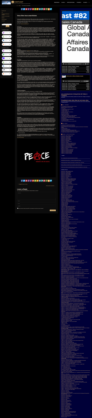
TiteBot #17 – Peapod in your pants (66, 313)
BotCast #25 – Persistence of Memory (66, 368)
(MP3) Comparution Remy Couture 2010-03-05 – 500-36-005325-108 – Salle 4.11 (72, 267)
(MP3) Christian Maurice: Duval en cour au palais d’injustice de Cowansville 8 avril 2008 (74, 357)
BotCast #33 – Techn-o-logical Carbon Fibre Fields (68, 330)
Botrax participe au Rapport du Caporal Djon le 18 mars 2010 (70, 263)
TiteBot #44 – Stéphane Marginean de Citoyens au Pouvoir (69, 183)
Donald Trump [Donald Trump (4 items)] (9, 408)
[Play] (63, 46)
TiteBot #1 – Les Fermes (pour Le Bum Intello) (68, 371)
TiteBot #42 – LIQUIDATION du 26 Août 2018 (67, 189)
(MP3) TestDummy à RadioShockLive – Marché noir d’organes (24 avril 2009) (72, 311)
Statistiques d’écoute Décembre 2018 (66, 177)
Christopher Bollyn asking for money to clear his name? (69, 298)
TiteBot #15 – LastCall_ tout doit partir (66, 321)
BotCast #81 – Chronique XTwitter (66, 118)
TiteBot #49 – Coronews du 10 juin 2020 (67, 132)
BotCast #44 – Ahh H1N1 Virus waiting (66, 269)
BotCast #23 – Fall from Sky (65, 373)
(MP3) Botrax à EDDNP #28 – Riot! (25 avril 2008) (68, 351)
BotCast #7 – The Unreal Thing (65, 389)
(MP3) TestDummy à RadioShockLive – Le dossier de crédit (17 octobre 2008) (72, 335)
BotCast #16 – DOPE (64, 381)
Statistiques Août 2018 (64, 184)
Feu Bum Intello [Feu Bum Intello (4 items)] (16, 410)
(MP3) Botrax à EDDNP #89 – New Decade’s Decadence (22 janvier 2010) (71, 276)
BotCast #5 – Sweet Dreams (65, 391)
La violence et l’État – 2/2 (65, 221)
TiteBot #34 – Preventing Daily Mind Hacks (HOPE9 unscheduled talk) (71, 236)
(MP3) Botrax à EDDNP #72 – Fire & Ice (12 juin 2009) (69, 303)
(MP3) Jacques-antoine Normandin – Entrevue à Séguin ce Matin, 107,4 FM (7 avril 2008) (74, 358)
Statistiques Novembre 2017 (65, 206)
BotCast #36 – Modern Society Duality (66, 323)
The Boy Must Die (63, 100)
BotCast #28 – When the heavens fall (66, 353)
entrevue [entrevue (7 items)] (3, 410)
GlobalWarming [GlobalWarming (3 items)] (8, 411)
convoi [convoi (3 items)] (8, 407)
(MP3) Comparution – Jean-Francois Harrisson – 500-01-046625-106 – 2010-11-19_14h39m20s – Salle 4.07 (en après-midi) (75, 251)
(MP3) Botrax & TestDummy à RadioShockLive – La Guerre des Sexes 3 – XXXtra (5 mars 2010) (75, 265)
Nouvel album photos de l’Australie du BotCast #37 (68, 217)
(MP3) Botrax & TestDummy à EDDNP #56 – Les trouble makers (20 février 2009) (72, 318)
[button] (75, 29)
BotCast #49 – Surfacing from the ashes (67, 237)
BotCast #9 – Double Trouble (65, 387)
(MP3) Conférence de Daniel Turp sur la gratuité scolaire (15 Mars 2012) (71, 146)
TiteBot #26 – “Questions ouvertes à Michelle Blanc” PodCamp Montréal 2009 (72, 290)
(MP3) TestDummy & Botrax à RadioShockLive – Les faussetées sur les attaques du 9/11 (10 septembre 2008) (74, 340)
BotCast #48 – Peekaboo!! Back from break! (67, 240)
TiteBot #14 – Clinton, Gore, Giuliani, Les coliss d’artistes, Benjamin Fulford (72, 322)
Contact (3, 22)
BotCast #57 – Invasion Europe (65, 204)
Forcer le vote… (63, 219)
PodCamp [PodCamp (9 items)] (3, 417)
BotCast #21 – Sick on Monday (65, 376)
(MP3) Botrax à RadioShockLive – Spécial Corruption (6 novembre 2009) (71, 282)
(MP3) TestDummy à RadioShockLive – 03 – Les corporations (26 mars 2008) (72, 363)
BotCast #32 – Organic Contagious (66, 333)
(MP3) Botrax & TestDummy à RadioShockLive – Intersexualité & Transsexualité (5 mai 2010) (74, 259)
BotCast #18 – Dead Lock (65, 379)
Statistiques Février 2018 (64, 200)
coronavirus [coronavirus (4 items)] (12, 407)
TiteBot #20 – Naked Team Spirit (66, 300)
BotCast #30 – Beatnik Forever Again (66, 341)
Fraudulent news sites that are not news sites (74, 82)
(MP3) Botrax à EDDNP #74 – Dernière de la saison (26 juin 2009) (70, 301)
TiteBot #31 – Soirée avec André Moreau (67, 247)
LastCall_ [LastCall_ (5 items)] (7, 414)
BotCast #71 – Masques (64, 130)
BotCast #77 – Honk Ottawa (65, 122)
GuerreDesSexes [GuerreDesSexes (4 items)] (14, 411)
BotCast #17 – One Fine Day (65, 380)
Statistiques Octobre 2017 (65, 207)
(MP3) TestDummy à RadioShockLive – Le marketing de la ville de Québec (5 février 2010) (74, 272)
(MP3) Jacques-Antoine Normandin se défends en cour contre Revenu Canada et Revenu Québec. (75, 356)
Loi (2, 12)
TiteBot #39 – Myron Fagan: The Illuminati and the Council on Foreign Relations (72, 193)
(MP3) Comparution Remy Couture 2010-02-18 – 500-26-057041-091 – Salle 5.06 (72, 271)
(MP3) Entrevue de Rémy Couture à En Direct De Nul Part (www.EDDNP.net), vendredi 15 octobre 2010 (75, 255)
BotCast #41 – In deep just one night (66, 302)
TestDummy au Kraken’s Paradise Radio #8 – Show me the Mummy (71, 343)
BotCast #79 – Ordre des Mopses (66, 120)
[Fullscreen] (87, 46)
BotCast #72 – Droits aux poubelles (66, 127)
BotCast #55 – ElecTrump (65, 211)
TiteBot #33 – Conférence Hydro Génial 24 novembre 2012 (69, 239)
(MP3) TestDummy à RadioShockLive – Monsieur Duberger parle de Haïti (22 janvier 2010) (74, 275)
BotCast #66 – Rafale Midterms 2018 (66, 181)
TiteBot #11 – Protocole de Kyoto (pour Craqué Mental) (69, 332)
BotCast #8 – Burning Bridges (65, 388)
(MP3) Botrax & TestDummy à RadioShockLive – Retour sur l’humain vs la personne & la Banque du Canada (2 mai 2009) (75, 310)
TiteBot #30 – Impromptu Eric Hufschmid (67, 273)
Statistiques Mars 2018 (64, 197)
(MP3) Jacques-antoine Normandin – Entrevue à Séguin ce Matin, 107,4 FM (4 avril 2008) (74, 359)
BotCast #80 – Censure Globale (65, 119)
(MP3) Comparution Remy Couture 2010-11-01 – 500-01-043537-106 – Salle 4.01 (72, 254)
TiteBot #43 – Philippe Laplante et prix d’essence (68, 188)
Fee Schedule (63, 306)
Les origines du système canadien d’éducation (68, 98)
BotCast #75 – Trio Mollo (64, 124)
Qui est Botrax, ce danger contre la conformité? (68, 107)
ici (36, 130)
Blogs (20, 5)
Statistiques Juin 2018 (64, 186)
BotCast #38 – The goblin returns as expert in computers (69, 317)
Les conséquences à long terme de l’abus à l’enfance (74, 76)
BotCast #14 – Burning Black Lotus (66, 383)
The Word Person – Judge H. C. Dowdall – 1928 (68, 250)
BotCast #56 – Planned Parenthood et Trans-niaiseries (69, 205)
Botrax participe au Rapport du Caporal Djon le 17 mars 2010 (70, 264)
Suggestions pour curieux (65, 96)
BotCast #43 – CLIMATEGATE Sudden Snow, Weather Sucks (70, 277)
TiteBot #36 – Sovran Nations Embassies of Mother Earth (69, 215)
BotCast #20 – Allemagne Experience (66, 377)
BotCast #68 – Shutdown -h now (66, 176)
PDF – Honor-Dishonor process (65, 349)
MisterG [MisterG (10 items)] (20, 414)
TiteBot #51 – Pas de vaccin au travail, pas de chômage (69, 129)
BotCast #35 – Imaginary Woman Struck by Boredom (69, 325)
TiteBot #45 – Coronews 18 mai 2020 (66, 173)
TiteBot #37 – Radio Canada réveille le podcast (68, 210)
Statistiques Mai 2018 (64, 187)
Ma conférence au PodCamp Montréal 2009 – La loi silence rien (70, 297)
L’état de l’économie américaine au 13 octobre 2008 (68, 336)
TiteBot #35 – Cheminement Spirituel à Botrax (68, 230)
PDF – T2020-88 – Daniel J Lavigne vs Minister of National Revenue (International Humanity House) (75, 352)
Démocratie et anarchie (64, 94)
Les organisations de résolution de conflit (67, 220)
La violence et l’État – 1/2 (65, 222)
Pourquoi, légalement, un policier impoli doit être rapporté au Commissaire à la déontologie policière (74, 109)
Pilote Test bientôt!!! (64, 398)
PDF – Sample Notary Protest (65, 348)
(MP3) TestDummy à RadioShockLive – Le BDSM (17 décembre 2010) (71, 249)
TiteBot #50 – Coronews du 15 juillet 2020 (67, 131)
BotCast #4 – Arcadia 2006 (65, 392)
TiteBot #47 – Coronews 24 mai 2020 (66, 134)
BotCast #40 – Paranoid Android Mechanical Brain (68, 312)
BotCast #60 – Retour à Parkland (66, 198)
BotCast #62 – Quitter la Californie (66, 194)
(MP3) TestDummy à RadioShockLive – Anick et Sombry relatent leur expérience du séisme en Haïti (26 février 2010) (75, 268)
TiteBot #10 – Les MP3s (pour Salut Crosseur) (68, 334)
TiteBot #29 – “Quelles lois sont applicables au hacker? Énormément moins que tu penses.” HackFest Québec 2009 (74, 278)
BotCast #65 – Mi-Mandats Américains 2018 (67, 182)
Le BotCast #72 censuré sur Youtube (66, 163)
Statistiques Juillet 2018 (64, 185)
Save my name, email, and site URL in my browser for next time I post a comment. (30, 208)
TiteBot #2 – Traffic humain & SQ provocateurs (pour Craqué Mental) (71, 370)
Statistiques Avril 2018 (64, 195)
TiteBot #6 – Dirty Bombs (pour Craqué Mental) (68, 362)
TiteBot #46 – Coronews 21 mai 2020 (66, 135)
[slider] (87, 63)
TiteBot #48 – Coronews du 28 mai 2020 (67, 133)
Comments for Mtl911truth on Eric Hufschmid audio (68, 270)
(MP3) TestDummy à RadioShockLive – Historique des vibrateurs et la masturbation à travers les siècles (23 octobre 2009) (75, 284)
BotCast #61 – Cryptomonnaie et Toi (66, 196)
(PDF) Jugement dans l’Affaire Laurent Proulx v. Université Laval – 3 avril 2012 (72, 144)
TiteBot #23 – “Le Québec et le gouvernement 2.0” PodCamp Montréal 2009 (72, 294)
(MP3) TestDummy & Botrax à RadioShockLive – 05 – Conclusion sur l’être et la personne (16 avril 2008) (75, 354)
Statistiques (4, 20)
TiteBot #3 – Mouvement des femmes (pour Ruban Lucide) (69, 369)
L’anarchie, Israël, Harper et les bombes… (67, 224)
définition (28, 50)
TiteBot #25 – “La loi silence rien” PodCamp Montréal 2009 (69, 291)
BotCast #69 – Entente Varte (65, 175)
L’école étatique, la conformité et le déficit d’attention (69, 97)
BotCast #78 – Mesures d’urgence (66, 121)
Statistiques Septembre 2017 (65, 208)
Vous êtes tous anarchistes (65, 95)
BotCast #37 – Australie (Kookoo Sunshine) (67, 320)
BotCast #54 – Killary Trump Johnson (66, 212)
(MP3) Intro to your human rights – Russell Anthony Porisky (70, 331)
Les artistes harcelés (64, 110)
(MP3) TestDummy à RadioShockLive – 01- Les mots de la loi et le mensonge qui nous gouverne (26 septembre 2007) (75, 375)
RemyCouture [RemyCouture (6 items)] (14, 417)
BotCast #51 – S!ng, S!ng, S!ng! (65, 229)
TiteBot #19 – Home (64, 304)
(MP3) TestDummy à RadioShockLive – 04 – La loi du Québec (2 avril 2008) (72, 361)
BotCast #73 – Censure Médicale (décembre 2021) (68, 161)
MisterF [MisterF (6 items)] (16, 414)
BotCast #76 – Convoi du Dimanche (66, 123)
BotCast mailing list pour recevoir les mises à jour (68, 393)
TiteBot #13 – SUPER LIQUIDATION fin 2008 (67, 324)
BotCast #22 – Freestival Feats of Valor (67, 374)
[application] (75, 29)
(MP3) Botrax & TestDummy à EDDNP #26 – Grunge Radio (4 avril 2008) (71, 360)
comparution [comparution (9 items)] (3, 407)
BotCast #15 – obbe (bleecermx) (66, 382)
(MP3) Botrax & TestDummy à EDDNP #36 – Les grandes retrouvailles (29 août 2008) (73, 342)
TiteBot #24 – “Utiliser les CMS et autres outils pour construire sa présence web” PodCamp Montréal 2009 (74, 293)
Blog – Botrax (64, 105)
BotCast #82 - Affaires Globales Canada (74, 57)
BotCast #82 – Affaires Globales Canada (67, 117)
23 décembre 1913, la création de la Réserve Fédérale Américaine (70, 99)
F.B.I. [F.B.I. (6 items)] (7, 410)
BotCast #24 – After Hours (65, 372)
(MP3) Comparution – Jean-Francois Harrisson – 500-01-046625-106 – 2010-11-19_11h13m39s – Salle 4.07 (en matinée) (75, 253)
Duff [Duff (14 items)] (13, 408)
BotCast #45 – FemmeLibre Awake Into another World (69, 260)
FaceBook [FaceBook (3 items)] (10, 410)
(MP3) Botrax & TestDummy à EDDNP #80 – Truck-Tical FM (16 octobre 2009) (72, 285)
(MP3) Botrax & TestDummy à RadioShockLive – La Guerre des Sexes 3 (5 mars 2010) (73, 266)
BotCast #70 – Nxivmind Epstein (66, 174)
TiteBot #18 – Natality (64, 305)
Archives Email (7, 28)
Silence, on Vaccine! (6, 16)
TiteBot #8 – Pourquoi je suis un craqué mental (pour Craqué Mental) (71, 344)
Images (3, 18)
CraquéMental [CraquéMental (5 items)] (4, 408)
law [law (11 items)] (10, 414)
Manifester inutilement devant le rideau (67, 89)
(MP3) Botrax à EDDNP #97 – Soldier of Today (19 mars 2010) (70, 262)
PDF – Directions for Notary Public (66, 350)
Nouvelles (4, 10)
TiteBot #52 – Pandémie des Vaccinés (66, 128)
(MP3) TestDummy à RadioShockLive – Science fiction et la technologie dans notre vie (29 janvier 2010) (75, 274)
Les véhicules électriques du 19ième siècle (67, 101)
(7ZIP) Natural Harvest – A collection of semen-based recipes (70, 248)
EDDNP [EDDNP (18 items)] (17, 408)
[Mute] (85, 46)
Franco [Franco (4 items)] (3, 411)
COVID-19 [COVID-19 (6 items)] (17, 407)
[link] (89, 2)
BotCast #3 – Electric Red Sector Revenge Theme (68, 394)
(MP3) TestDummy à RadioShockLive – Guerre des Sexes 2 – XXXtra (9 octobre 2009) (73, 286)
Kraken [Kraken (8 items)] (3, 414)
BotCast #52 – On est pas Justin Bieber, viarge (68, 216)
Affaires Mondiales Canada (6, 15)
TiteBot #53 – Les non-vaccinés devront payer (68, 162)
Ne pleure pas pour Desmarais (65, 241)
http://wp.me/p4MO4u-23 (25, 23)
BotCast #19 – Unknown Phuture (66, 378)
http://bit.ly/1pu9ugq (20, 137)
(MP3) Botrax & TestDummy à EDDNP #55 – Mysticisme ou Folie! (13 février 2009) (73, 319)
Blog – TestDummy (65, 86)
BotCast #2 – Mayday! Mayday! (65, 395)
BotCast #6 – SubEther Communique (66, 390)
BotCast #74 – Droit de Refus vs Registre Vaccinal (68, 160)
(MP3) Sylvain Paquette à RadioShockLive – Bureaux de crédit (70, 329)
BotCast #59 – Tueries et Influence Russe (67, 199)
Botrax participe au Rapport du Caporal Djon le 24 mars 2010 (70, 261)
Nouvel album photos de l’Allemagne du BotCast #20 (69, 218)
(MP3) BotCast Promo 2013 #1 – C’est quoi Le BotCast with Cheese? (71, 142)
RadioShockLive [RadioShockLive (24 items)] (9, 417)
